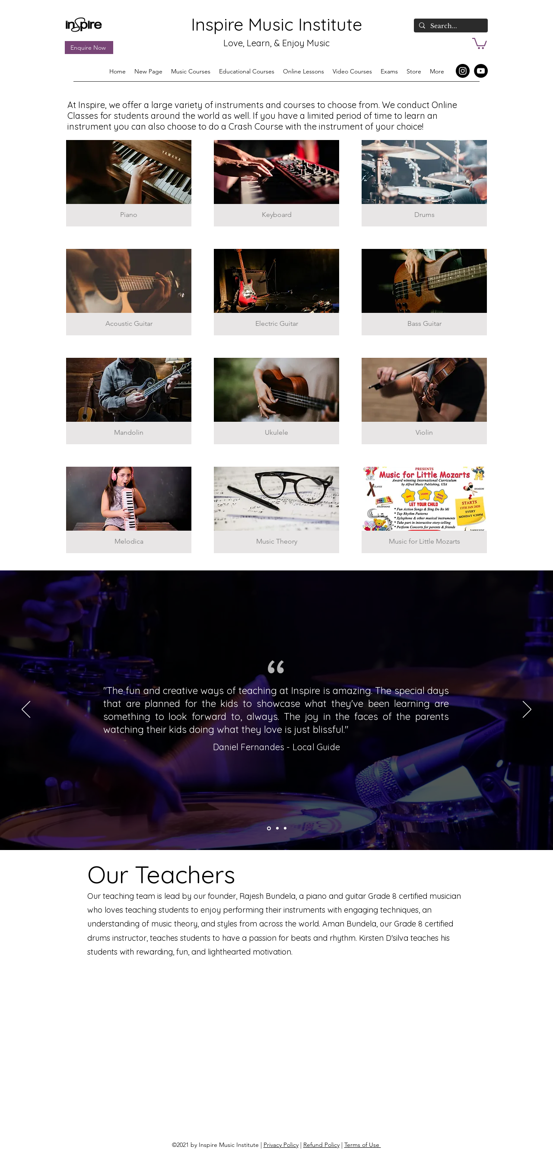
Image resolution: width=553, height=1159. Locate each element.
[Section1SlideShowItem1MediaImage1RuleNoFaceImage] (285, 828)
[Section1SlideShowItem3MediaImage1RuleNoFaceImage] (269, 828)
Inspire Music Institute (276, 24)
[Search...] (450, 26)
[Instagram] (463, 71)
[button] (479, 43)
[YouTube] (481, 71)
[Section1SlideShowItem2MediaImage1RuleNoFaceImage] (277, 828)
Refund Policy (321, 1145)
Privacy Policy (281, 1145)
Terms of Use (362, 1145)
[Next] (527, 710)
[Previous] (26, 710)
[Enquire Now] (89, 47)
